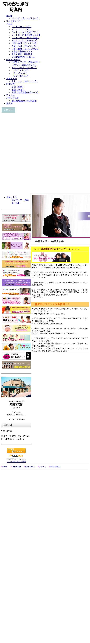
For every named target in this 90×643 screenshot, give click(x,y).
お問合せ (8, 110)
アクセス (42, 466)
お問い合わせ (55, 466)
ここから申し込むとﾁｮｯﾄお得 (16, 462)
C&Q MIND (16, 466)
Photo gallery (29, 466)
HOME (4, 466)
